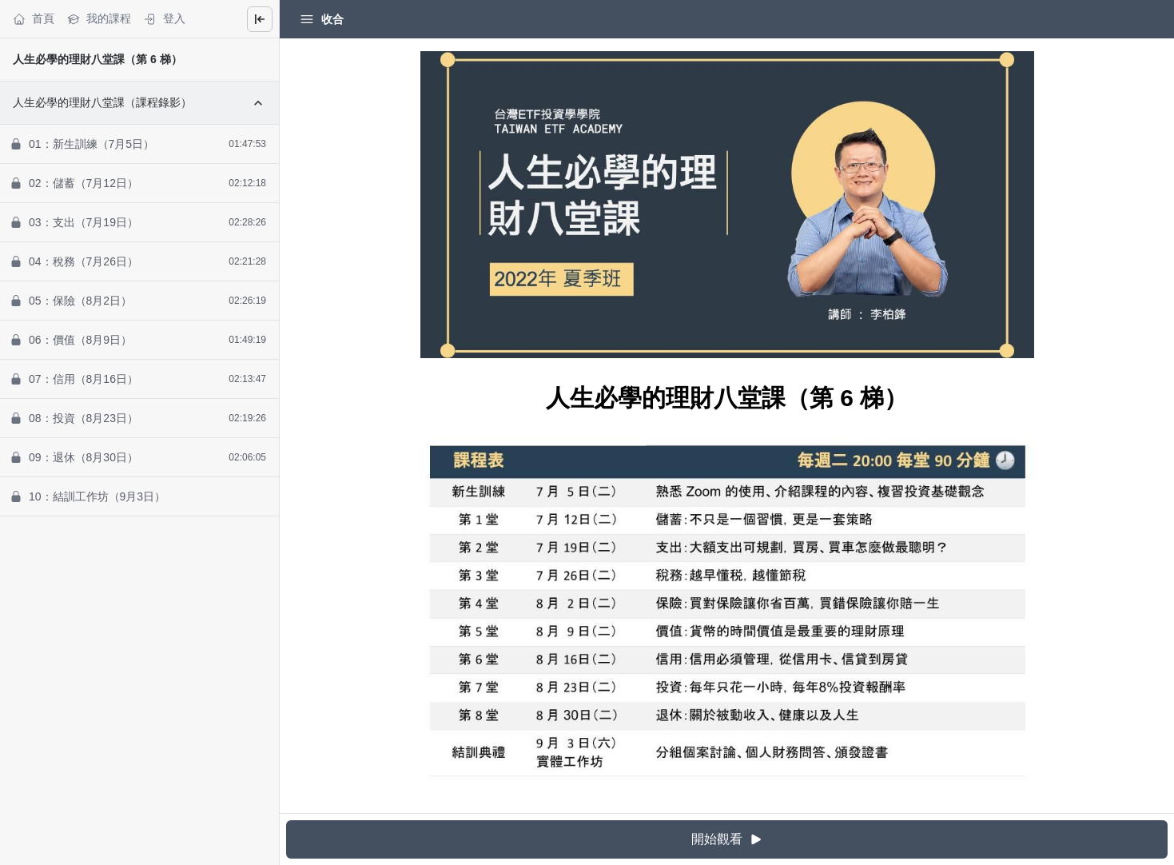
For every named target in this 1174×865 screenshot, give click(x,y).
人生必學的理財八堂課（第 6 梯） (97, 59)
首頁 (33, 19)
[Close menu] (260, 19)
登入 (164, 19)
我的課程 (99, 19)
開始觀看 (727, 839)
